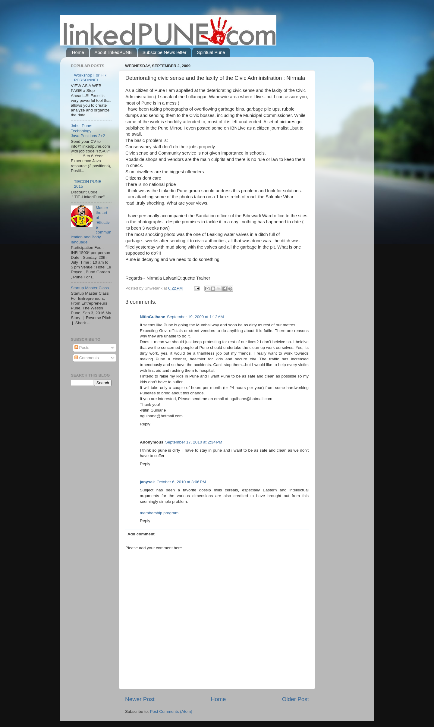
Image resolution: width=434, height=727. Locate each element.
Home (78, 52)
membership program (159, 513)
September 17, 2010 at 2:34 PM (193, 442)
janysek (147, 482)
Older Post (295, 699)
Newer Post (140, 699)
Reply (145, 424)
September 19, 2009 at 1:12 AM (195, 317)
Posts (82, 347)
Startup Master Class (90, 288)
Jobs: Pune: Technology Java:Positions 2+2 (88, 131)
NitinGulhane (152, 317)
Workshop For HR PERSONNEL (90, 77)
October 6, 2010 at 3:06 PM (181, 482)
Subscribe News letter (165, 52)
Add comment (141, 534)
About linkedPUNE (113, 52)
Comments (86, 358)
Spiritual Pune (211, 52)
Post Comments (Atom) (171, 711)
